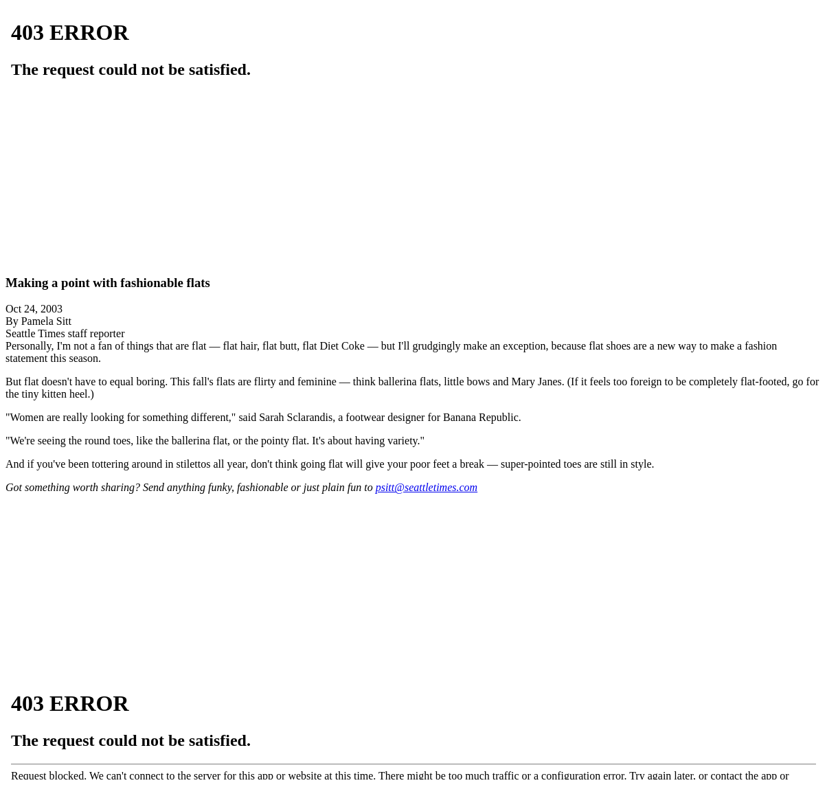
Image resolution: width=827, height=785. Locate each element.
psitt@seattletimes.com (426, 487)
